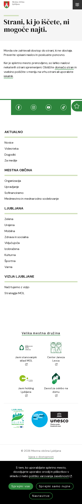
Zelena (8, 219)
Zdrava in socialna (16, 237)
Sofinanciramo (14, 193)
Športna (10, 261)
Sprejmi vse (20, 486)
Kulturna (10, 255)
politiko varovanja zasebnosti (50, 476)
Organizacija (12, 181)
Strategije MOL (14, 293)
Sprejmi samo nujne (55, 486)
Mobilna (9, 231)
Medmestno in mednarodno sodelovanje (31, 199)
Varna (8, 267)
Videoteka (11, 149)
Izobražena (11, 249)
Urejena (9, 225)
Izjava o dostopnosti (41, 456)
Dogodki (10, 155)
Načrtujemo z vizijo (16, 287)
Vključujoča (12, 243)
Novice (8, 143)
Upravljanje (11, 187)
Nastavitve (41, 496)
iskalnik (8, 76)
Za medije (10, 160)
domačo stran (64, 67)
